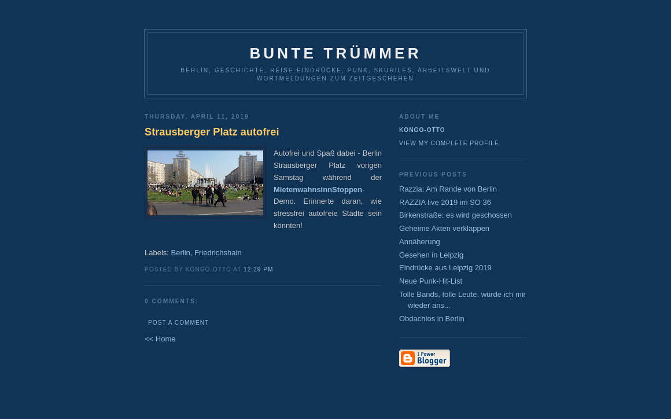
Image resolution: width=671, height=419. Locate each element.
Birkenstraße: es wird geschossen (455, 215)
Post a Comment (178, 322)
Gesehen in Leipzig (431, 255)
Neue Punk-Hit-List (430, 281)
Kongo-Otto (422, 130)
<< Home (160, 339)
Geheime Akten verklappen (444, 228)
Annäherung (419, 241)
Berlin (180, 252)
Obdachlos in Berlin (431, 318)
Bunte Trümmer (335, 53)
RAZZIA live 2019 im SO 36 (445, 202)
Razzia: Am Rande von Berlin (448, 189)
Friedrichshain (218, 252)
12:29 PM (258, 269)
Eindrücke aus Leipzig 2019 (445, 267)
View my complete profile (449, 143)
